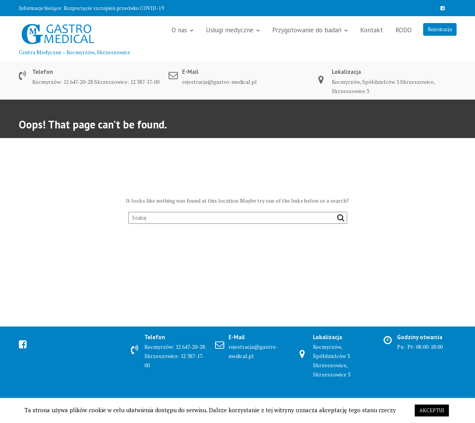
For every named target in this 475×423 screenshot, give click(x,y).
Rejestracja (440, 29)
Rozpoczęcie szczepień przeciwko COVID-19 (114, 8)
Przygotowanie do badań (306, 30)
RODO (404, 30)
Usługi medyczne (229, 30)
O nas (179, 30)
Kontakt (371, 30)
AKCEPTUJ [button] (431, 410)
